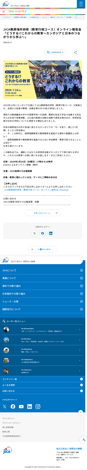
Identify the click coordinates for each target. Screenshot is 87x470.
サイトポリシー (8, 418)
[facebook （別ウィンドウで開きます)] (13, 406)
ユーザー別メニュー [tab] (14, 321)
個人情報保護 (7, 427)
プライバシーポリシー (11, 422)
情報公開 (6, 431)
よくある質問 (8, 384)
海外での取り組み (11, 285)
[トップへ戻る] (80, 412)
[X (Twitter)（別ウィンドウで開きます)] (4, 406)
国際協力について (11, 309)
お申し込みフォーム (46, 213)
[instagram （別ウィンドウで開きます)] (38, 406)
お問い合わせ (8, 390)
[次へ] (83, 17)
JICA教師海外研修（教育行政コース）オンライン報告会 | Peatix (36, 189)
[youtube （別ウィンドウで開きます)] (21, 406)
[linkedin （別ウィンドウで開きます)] (29, 406)
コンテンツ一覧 (9, 379)
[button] (55, 52)
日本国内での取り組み (13, 293)
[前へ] (79, 17)
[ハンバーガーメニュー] (81, 3)
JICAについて (9, 270)
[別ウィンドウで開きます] (34, 233)
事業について (9, 278)
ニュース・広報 (10, 301)
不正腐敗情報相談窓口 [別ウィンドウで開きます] (11, 436)
